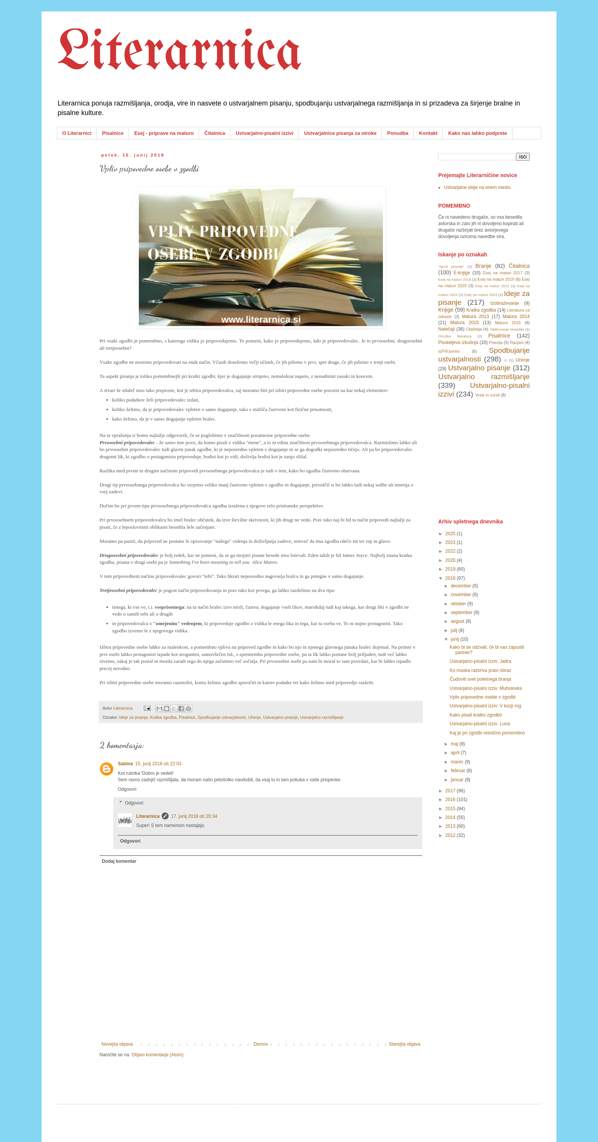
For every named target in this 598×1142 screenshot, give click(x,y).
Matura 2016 (508, 322)
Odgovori (127, 789)
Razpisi (516, 342)
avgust (458, 621)
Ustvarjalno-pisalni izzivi (264, 133)
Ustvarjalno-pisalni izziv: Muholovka (486, 688)
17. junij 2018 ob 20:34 (194, 816)
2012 (451, 835)
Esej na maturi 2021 (492, 286)
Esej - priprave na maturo (164, 133)
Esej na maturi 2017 (502, 272)
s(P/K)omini (449, 351)
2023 (451, 542)
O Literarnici (77, 133)
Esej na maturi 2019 (495, 279)
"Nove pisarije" (451, 266)
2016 (451, 799)
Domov (261, 1044)
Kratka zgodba (163, 717)
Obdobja (474, 329)
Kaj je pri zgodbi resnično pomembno (487, 733)
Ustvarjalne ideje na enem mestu (477, 187)
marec (458, 762)
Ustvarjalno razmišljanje (322, 717)
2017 (451, 790)
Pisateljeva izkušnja (458, 342)
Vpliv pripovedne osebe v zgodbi (483, 697)
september (462, 612)
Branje (484, 266)
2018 (451, 578)
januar (458, 779)
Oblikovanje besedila (507, 329)
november (462, 594)
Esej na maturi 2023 (481, 295)
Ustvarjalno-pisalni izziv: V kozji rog (485, 706)
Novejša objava (117, 1044)
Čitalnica (214, 133)
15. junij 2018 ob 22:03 (158, 763)
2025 (451, 533)
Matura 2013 (475, 316)
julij (455, 630)
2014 (451, 817)
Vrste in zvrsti (487, 395)
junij (455, 639)
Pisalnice (113, 133)
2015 (451, 808)
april (456, 752)
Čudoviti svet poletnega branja (480, 679)
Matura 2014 (516, 316)
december (462, 586)
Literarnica (179, 53)
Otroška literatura (454, 336)
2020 (451, 560)
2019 (451, 569)
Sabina (125, 763)
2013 (451, 826)
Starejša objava (404, 1044)
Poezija (495, 342)
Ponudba (397, 133)
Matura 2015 (464, 322)
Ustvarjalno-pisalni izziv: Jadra (480, 661)
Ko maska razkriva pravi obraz (480, 670)
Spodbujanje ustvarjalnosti (222, 717)
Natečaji (446, 329)
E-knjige (461, 272)
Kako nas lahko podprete (477, 133)
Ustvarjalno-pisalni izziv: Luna (480, 723)
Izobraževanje (504, 303)
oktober (459, 603)
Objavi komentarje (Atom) (157, 1054)
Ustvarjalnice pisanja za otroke (340, 133)
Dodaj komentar (119, 861)
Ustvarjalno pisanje (280, 717)
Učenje (254, 717)
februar (458, 770)
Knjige (445, 310)
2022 (451, 551)
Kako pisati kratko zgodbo (476, 715)
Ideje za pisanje (133, 717)
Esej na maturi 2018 (454, 279)
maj (455, 744)
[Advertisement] (495, 457)
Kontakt (428, 133)
